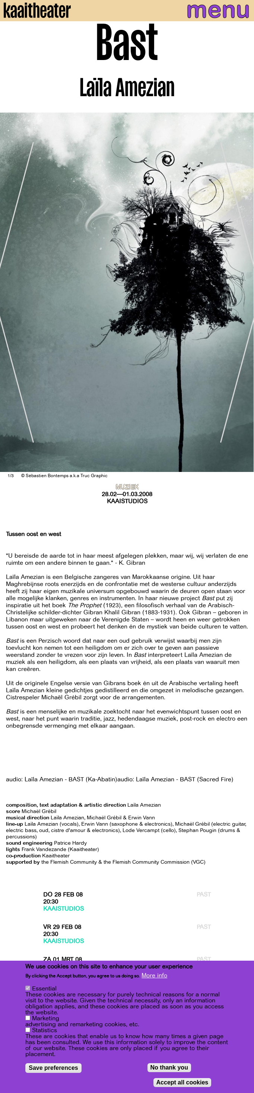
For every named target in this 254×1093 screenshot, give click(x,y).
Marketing (45, 1018)
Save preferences (53, 1068)
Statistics (44, 1030)
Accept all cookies (182, 1082)
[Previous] (11, 292)
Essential (44, 988)
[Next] (242, 292)
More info (154, 976)
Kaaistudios (127, 501)
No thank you (169, 1067)
